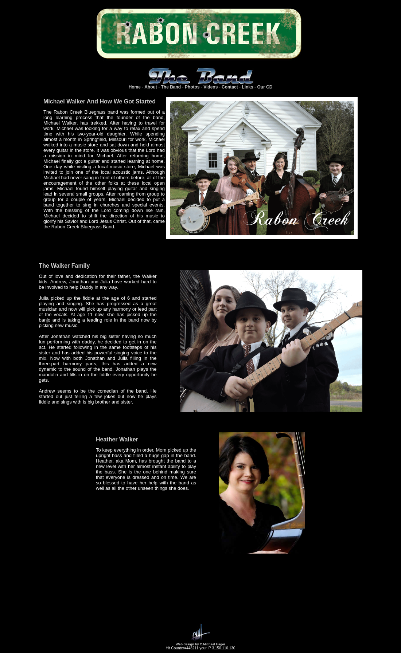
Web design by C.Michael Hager (200, 644)
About (150, 87)
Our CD (264, 87)
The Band (171, 87)
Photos (192, 87)
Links (247, 87)
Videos (210, 87)
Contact (230, 87)
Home (135, 87)
